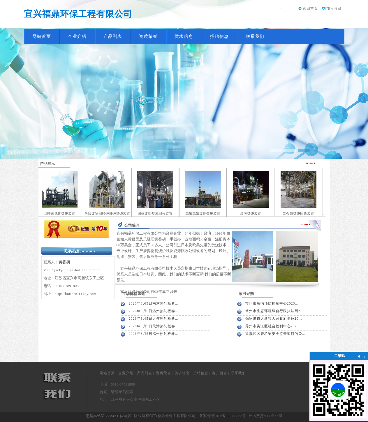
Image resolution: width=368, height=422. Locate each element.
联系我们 (255, 36)
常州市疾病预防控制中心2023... (272, 303)
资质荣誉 (148, 36)
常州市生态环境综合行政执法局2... (274, 311)
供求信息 (184, 36)
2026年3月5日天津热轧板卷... (154, 326)
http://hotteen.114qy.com (75, 294)
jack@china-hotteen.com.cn (77, 270)
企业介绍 (77, 36)
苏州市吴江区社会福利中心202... (272, 326)
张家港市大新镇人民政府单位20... (273, 318)
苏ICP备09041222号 (229, 416)
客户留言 (219, 373)
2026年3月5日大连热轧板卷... (154, 318)
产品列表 (112, 36)
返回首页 (310, 8)
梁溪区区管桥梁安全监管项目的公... (275, 334)
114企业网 (273, 416)
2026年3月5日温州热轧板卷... (154, 311)
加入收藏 (333, 8)
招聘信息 (219, 36)
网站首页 (41, 36)
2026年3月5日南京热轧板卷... (154, 303)
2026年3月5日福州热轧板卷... (154, 334)
